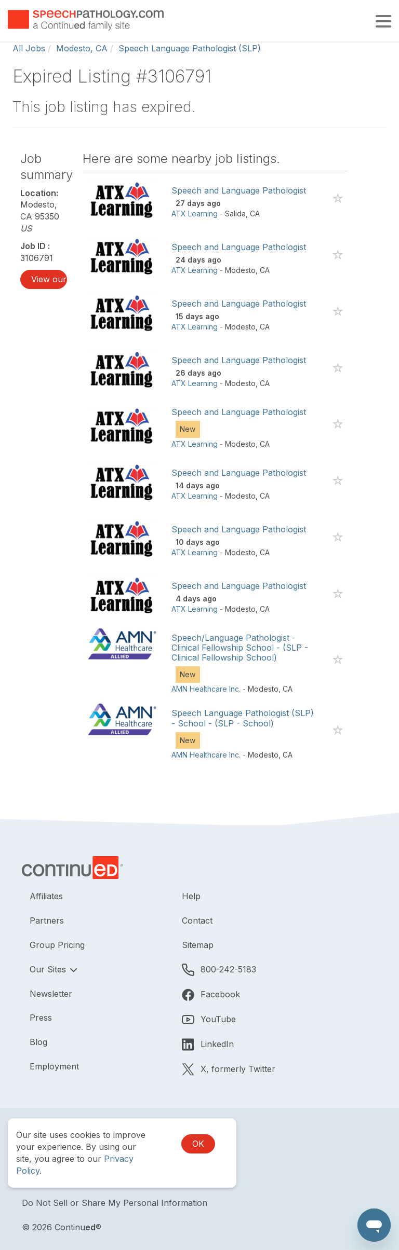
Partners (47, 920)
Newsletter (51, 993)
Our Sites (49, 969)
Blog (38, 1042)
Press (41, 1017)
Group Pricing (57, 945)
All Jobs (28, 48)
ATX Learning (194, 213)
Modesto (240, 270)
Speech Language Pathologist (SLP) (189, 48)
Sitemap (198, 945)
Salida (235, 213)
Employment (54, 1066)
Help (191, 896)
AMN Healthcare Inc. (206, 688)
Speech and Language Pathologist (238, 190)
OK (198, 1143)
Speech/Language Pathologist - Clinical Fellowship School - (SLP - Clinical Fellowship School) (239, 648)
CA (255, 213)
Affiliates (46, 896)
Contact (197, 920)
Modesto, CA (82, 48)
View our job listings (49, 279)
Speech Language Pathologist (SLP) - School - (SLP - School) (242, 718)
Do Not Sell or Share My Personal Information (114, 1203)
